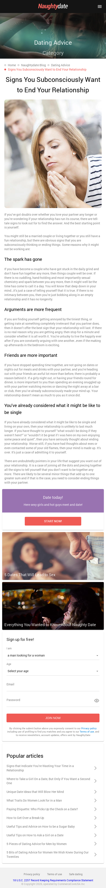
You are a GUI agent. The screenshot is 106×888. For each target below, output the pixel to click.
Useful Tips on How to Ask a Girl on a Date (35, 835)
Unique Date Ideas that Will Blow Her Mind (35, 792)
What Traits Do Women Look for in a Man (34, 800)
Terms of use (87, 731)
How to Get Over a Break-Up (25, 818)
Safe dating (76, 874)
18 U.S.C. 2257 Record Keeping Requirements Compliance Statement (53, 880)
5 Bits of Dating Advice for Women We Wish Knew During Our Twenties (48, 854)
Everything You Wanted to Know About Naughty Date (50, 624)
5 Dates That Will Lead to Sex (29, 574)
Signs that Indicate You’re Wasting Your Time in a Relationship (40, 768)
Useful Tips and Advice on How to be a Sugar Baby (41, 826)
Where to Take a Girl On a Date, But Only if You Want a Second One (48, 781)
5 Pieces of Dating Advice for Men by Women (37, 844)
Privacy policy (89, 728)
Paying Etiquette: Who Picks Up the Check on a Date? (42, 809)
